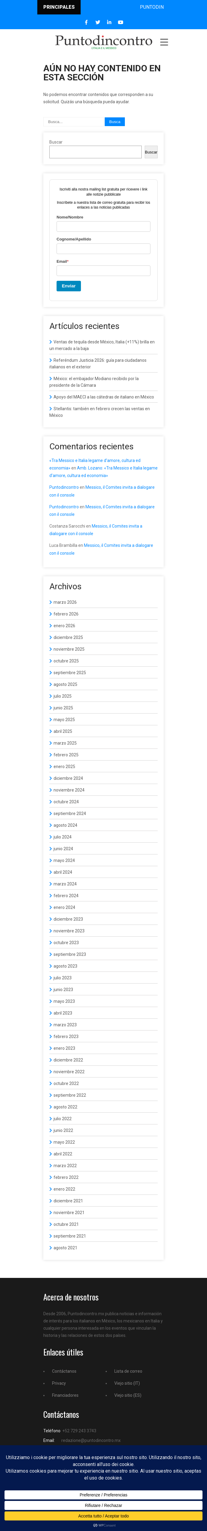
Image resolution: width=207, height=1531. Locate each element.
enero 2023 (64, 1048)
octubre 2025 (66, 661)
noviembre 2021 (69, 1212)
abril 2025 (63, 731)
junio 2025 (63, 707)
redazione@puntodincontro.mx (91, 1440)
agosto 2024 (65, 825)
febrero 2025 (66, 754)
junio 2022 (63, 1130)
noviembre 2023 (69, 930)
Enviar (69, 285)
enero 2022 (64, 1189)
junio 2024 (63, 848)
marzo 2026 (65, 602)
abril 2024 (63, 872)
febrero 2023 (66, 1036)
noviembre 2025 (69, 649)
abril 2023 (63, 1013)
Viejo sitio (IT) (127, 1383)
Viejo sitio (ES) (127, 1395)
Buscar (56, 142)
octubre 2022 (66, 1083)
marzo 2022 (65, 1165)
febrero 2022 (66, 1177)
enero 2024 (64, 907)
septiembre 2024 (70, 813)
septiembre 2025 (70, 672)
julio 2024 (63, 837)
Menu (164, 42)
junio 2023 (63, 989)
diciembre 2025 (68, 637)
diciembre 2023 (68, 919)
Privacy (59, 1383)
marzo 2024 (65, 884)
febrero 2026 (66, 614)
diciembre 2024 (68, 778)
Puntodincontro (64, 487)
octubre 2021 (66, 1224)
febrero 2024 (66, 895)
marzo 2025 (65, 743)
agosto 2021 (65, 1247)
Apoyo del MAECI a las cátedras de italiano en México (104, 397)
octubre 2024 (66, 801)
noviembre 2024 (69, 790)
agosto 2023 (65, 966)
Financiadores (65, 1395)
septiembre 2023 (70, 954)
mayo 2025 (64, 719)
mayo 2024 (64, 860)
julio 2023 (63, 977)
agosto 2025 (65, 684)
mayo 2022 (64, 1142)
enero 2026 (64, 625)
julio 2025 (63, 696)
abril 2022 (63, 1153)
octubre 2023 (66, 942)
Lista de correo (128, 1371)
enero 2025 (64, 766)
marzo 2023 (65, 1024)
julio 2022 (63, 1118)
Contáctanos (64, 1371)
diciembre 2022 (68, 1060)
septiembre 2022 (70, 1095)
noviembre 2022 (69, 1071)
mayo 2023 (64, 1001)
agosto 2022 (65, 1107)
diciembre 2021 (68, 1200)
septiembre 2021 (70, 1236)
